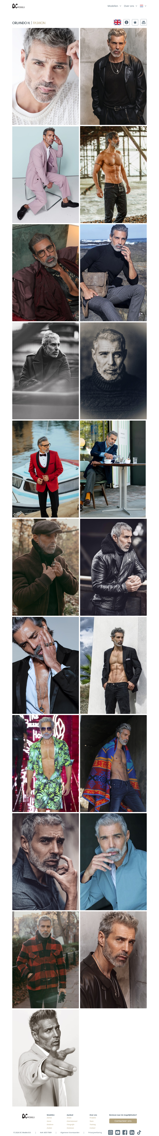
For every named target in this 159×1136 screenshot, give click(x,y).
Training (93, 1124)
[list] (115, 5)
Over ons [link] (129, 6)
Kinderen (50, 1124)
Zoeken (49, 1128)
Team (92, 1121)
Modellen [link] (113, 6)
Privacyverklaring (95, 1132)
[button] (126, 22)
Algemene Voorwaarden (69, 1132)
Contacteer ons (123, 1121)
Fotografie (70, 1124)
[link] (143, 6)
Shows (69, 1118)
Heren (49, 1121)
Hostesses (70, 1128)
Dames (49, 1118)
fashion (39, 22)
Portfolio (93, 1118)
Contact (92, 1128)
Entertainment (72, 1121)
